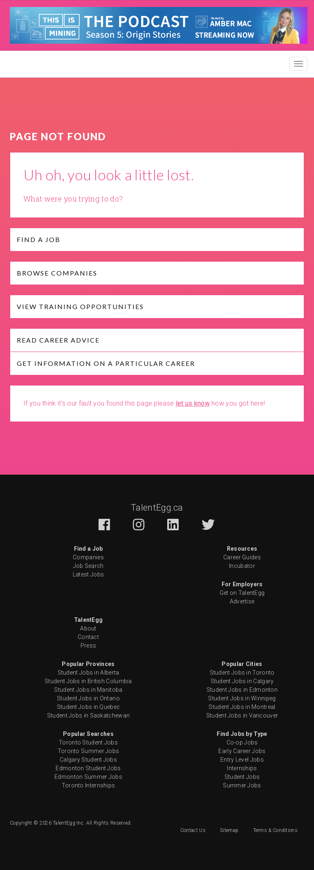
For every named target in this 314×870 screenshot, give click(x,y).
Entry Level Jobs (242, 759)
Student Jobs (242, 777)
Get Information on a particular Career (106, 363)
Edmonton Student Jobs (88, 768)
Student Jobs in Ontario (88, 698)
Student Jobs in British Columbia (88, 681)
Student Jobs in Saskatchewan (88, 715)
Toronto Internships (88, 785)
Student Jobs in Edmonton (242, 689)
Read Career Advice (58, 340)
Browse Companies (57, 273)
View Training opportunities (80, 306)
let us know (193, 403)
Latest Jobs (88, 574)
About (88, 628)
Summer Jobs (242, 785)
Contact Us (193, 830)
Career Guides (242, 557)
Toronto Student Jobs (88, 742)
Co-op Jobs (242, 742)
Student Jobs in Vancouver (242, 715)
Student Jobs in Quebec (88, 707)
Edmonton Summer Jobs (88, 777)
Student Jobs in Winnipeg (242, 698)
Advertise (242, 601)
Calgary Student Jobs (88, 759)
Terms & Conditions (275, 830)
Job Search (88, 566)
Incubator (242, 566)
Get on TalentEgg (242, 593)
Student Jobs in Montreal (242, 707)
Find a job (39, 239)
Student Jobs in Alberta (88, 672)
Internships (242, 768)
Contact (88, 637)
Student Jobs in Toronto (242, 672)
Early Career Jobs (241, 751)
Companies (88, 557)
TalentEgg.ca (157, 507)
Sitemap (229, 830)
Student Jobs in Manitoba (88, 689)
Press (88, 645)
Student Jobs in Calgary (242, 681)
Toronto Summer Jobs (88, 751)
